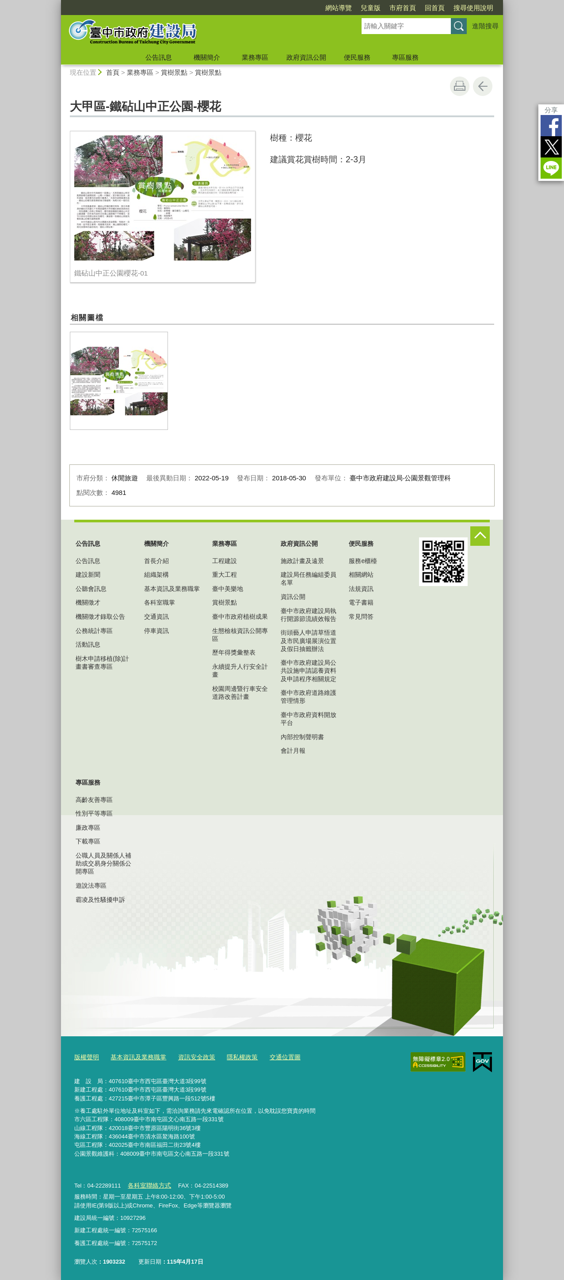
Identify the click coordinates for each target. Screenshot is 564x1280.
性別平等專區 (94, 813)
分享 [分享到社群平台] (551, 110)
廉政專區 (88, 827)
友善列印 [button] (459, 86)
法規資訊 (361, 588)
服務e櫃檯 (363, 560)
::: (57, 4)
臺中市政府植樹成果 (240, 616)
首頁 (112, 72)
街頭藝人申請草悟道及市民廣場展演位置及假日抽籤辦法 (308, 640)
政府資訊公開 (306, 57)
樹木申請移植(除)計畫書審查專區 (102, 662)
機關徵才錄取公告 (100, 616)
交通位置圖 (273, 1056)
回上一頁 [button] (482, 86)
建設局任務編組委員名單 (308, 578)
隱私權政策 (232, 1056)
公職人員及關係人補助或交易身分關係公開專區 (103, 863)
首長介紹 (156, 560)
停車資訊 (156, 630)
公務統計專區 (94, 630)
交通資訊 (156, 616)
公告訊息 (158, 57)
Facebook (551, 125)
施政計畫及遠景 (302, 560)
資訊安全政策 (189, 1056)
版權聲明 (85, 1056)
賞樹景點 (174, 72)
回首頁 (435, 7)
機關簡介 (207, 57)
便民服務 (357, 57)
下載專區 (88, 841)
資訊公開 (293, 596)
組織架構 (156, 574)
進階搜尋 (485, 26)
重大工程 (224, 574)
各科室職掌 (159, 602)
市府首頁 (402, 7)
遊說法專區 (91, 885)
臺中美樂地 (227, 588)
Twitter (551, 146)
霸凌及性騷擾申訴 (100, 899)
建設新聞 (88, 574)
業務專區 (255, 57)
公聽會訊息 (91, 588)
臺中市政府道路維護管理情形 (308, 696)
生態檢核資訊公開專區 (240, 634)
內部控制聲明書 (302, 736)
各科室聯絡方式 (147, 1183)
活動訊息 (88, 644)
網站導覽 (338, 7)
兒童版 (371, 7)
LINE (551, 168)
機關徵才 (88, 602)
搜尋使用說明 (473, 7)
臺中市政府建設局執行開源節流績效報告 (308, 614)
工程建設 (224, 560)
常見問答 (361, 616)
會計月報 (293, 750)
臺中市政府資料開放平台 (308, 718)
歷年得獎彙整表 (233, 652)
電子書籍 (361, 602)
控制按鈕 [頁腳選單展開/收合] (480, 536)
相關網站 (361, 574)
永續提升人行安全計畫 (240, 670)
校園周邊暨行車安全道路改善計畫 (240, 692)
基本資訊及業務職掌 (172, 588)
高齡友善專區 (94, 799)
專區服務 (405, 57)
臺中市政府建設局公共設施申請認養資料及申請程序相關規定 (308, 670)
